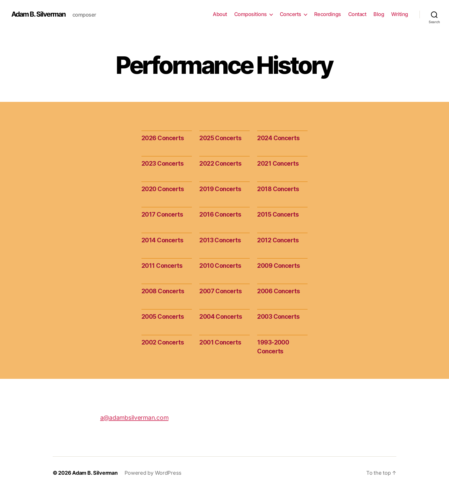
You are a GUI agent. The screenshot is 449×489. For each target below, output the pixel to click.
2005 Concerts (162, 316)
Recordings (327, 14)
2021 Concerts (278, 163)
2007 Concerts (220, 291)
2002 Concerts (162, 342)
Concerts (290, 14)
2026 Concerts (162, 138)
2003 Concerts (278, 316)
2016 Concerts (220, 214)
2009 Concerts (278, 265)
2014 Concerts (162, 240)
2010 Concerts (220, 265)
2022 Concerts (220, 163)
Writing (399, 14)
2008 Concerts (162, 291)
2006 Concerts (278, 291)
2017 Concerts (162, 214)
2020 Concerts (162, 189)
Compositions (250, 14)
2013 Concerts (220, 240)
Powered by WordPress (153, 473)
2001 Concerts (220, 342)
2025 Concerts (220, 138)
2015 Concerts (278, 214)
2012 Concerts (278, 240)
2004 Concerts (220, 316)
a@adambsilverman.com (134, 417)
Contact (357, 14)
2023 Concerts (162, 163)
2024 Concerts (278, 138)
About (220, 14)
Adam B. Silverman (38, 14)
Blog (378, 14)
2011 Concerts (161, 265)
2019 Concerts (220, 189)
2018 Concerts (278, 189)
